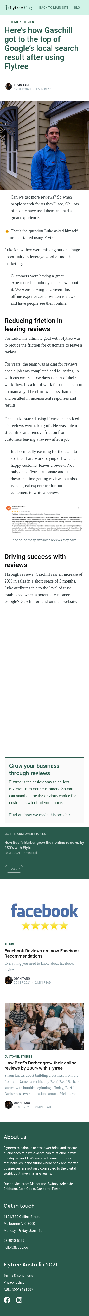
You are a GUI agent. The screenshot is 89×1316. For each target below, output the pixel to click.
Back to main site (54, 7)
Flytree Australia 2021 (30, 1264)
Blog (78, 7)
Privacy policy (14, 1282)
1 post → (14, 868)
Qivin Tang (22, 85)
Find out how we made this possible (40, 815)
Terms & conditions (18, 1276)
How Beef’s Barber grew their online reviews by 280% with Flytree (44, 845)
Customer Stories (19, 22)
